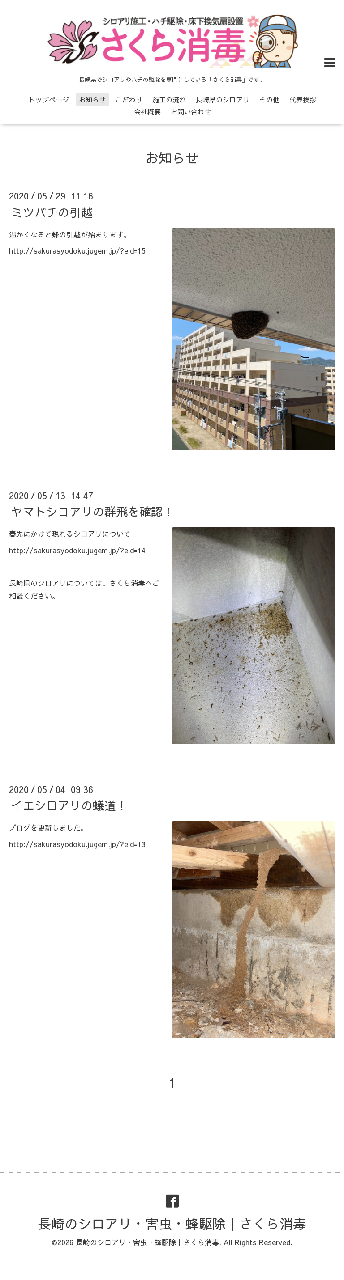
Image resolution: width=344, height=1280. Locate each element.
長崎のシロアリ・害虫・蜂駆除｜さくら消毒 (172, 1223)
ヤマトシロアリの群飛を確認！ (92, 511)
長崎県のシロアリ (222, 99)
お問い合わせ (191, 111)
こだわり (129, 99)
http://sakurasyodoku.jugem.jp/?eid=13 (77, 844)
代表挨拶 (302, 99)
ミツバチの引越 (52, 211)
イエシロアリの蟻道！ (69, 805)
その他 (269, 99)
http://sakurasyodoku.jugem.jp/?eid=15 (77, 250)
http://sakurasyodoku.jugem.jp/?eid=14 (77, 550)
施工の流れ (169, 99)
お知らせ (92, 99)
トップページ (49, 99)
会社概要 (147, 111)
